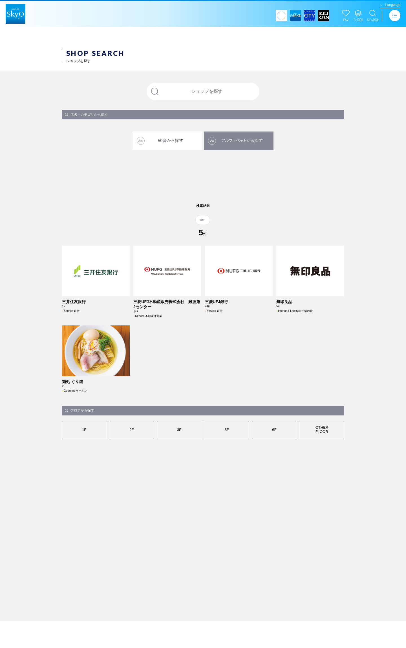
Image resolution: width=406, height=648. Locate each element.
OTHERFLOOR (321, 477)
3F (179, 477)
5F (227, 477)
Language (392, 5)
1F (84, 477)
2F (132, 477)
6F (274, 477)
